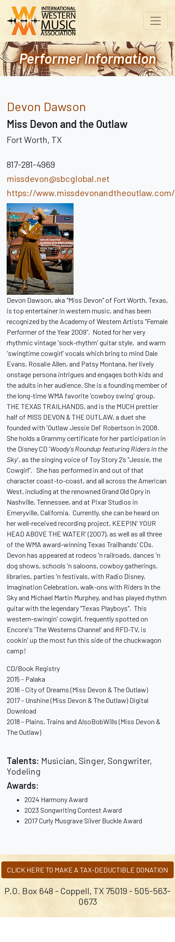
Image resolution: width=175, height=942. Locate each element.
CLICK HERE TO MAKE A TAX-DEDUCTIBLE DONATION (87, 869)
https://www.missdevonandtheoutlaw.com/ (91, 192)
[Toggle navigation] (155, 21)
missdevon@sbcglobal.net (58, 178)
